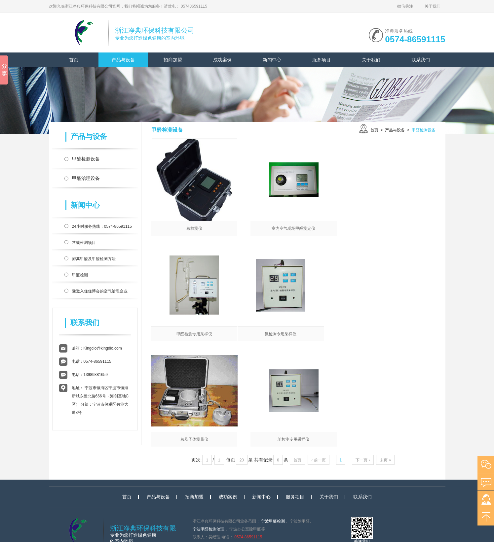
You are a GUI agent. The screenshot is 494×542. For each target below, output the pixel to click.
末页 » (385, 356)
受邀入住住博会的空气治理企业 (100, 291)
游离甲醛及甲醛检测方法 (94, 258)
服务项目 (321, 59)
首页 (73, 59)
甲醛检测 (80, 275)
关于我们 (432, 6)
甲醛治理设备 (86, 178)
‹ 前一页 (318, 356)
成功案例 (222, 59)
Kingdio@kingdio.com (103, 348)
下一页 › (363, 356)
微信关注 (405, 6)
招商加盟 (173, 59)
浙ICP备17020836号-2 (228, 526)
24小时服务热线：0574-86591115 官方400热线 (102, 227)
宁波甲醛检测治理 (208, 494)
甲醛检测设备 (86, 158)
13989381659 (96, 374)
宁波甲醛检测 (273, 487)
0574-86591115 (415, 38)
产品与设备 (123, 59)
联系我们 (420, 59)
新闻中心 (272, 59)
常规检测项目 (84, 242)
